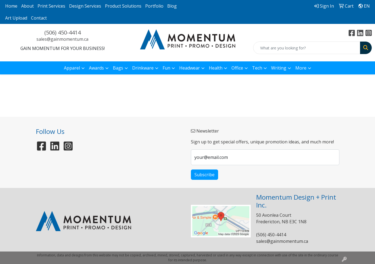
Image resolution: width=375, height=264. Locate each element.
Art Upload (16, 18)
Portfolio (154, 6)
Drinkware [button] (143, 68)
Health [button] (215, 68)
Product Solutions (123, 6)
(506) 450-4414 (62, 32)
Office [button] (237, 68)
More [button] (300, 68)
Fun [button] (166, 68)
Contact (39, 18)
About (27, 6)
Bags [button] (118, 68)
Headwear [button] (189, 68)
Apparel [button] (72, 68)
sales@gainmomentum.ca (62, 39)
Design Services (85, 6)
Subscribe (204, 175)
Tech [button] (257, 68)
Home (11, 6)
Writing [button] (278, 68)
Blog (172, 6)
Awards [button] (96, 68)
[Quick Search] (306, 48)
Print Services (51, 6)
